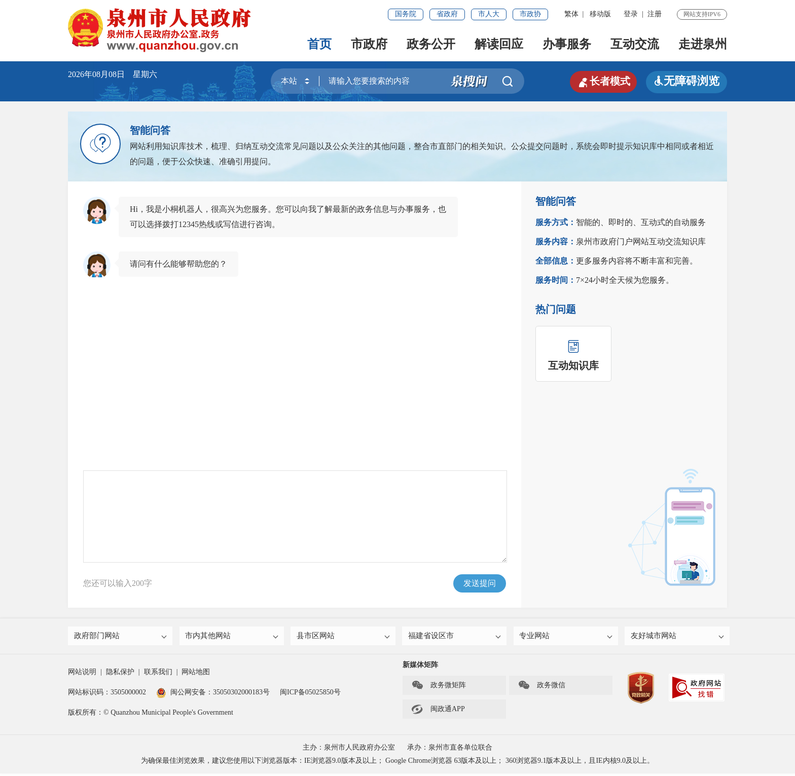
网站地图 (196, 674)
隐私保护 (120, 674)
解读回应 (499, 44)
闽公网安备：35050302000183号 (213, 694)
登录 (631, 14)
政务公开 (431, 44)
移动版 (600, 14)
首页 (319, 44)
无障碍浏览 (686, 81)
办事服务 (567, 44)
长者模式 (600, 81)
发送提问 (479, 583)
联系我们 (158, 674)
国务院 (405, 14)
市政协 (530, 14)
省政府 (447, 14)
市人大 (488, 14)
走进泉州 (702, 44)
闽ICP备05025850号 (310, 694)
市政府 (369, 44)
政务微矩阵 (438, 688)
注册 (654, 14)
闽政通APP (438, 712)
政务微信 (541, 688)
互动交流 (634, 44)
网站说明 (82, 674)
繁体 (571, 14)
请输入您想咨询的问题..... (295, 516)
